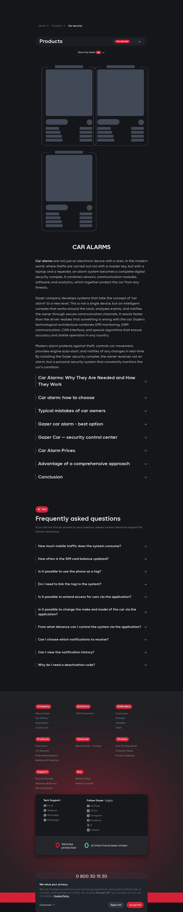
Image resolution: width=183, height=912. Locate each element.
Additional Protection (47, 760)
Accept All (135, 905)
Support (42, 771)
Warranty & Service (46, 783)
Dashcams (41, 746)
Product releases (125, 755)
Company (43, 706)
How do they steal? (126, 746)
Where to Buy (82, 778)
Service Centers (44, 788)
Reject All (116, 905)
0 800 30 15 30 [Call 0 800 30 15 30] (91, 876)
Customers (122, 713)
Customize (47, 904)
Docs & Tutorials (44, 778)
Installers (121, 723)
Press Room (42, 723)
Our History (41, 718)
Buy (79, 771)
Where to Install (84, 783)
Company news (124, 750)
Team (119, 727)
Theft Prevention (84, 713)
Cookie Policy (61, 896)
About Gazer (42, 713)
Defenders (124, 706)
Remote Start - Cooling (88, 746)
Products (43, 739)
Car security (42, 750)
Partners (120, 718)
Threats (122, 739)
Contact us (41, 727)
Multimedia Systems (46, 755)
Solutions (83, 706)
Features (83, 739)
